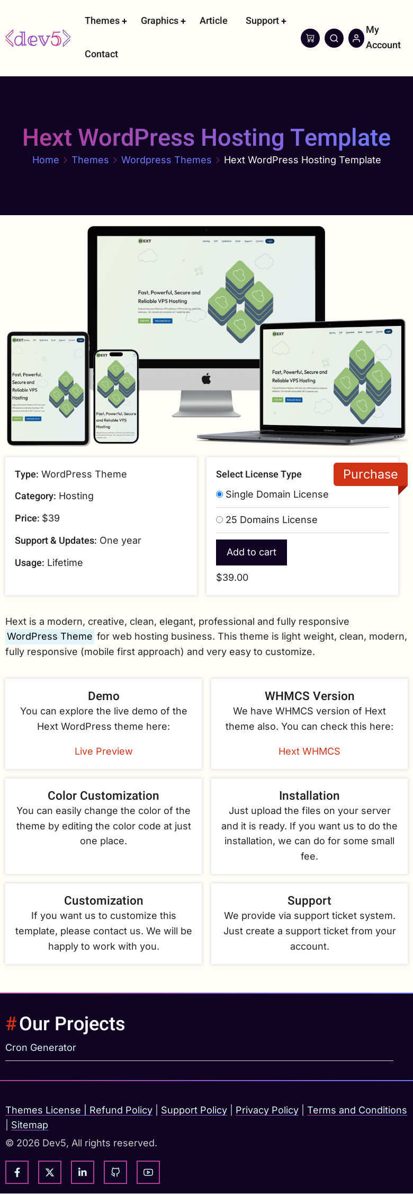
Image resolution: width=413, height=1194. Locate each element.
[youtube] (148, 1172)
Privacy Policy (267, 1110)
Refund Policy (120, 1110)
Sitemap (29, 1124)
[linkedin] (82, 1172)
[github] (115, 1172)
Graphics (159, 21)
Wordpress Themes (166, 159)
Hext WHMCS (309, 751)
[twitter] (49, 1172)
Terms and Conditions (357, 1110)
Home (45, 159)
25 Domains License (272, 519)
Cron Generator (40, 1047)
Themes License (43, 1110)
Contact (101, 54)
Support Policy (194, 1110)
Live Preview (104, 751)
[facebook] (17, 1172)
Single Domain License (277, 494)
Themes (102, 21)
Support (262, 21)
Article (214, 21)
